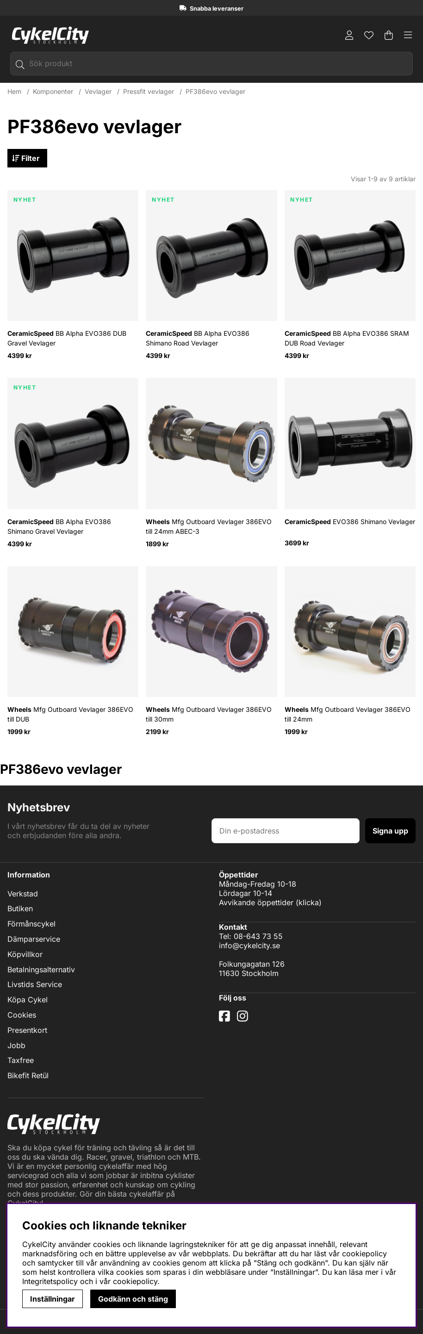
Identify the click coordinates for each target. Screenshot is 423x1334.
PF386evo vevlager (215, 92)
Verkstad (22, 894)
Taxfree (20, 1060)
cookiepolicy (135, 1281)
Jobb (16, 1045)
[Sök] (211, 63)
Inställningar (52, 1298)
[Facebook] (225, 1019)
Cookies (21, 1015)
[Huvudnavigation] (408, 35)
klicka (309, 902)
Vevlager (98, 92)
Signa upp (390, 830)
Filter (29, 158)
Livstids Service (34, 984)
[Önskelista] (369, 35)
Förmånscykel (31, 924)
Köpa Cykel (27, 1000)
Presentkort (27, 1030)
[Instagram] (244, 1019)
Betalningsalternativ (41, 969)
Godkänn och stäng (133, 1298)
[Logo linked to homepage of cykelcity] (48, 35)
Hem (14, 92)
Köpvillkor (25, 954)
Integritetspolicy (50, 1281)
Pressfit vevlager (148, 92)
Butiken (20, 909)
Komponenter (53, 92)
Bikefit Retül (28, 1076)
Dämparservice (33, 939)
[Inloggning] (349, 35)
